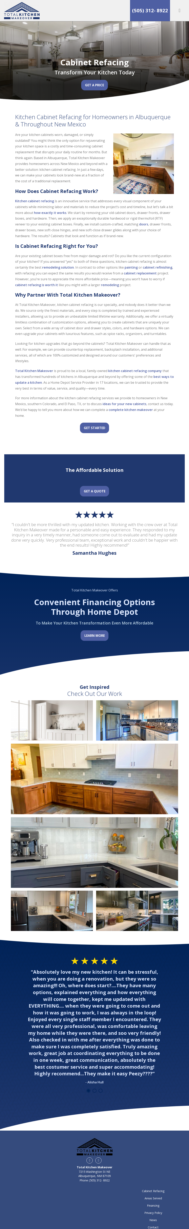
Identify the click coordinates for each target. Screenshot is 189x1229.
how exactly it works (50, 213)
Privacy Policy (153, 1213)
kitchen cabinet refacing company (135, 371)
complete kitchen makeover (131, 410)
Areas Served (153, 1198)
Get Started (94, 428)
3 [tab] (100, 1090)
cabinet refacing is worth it (36, 285)
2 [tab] (94, 1090)
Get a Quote (94, 491)
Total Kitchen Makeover (34, 371)
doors (143, 224)
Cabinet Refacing (153, 1191)
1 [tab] (88, 1090)
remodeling (110, 285)
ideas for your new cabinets (124, 404)
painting (131, 267)
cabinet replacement (140, 273)
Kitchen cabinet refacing (34, 201)
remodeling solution (58, 267)
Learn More (94, 635)
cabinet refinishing (157, 267)
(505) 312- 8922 (150, 10)
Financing (153, 1205)
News (153, 1220)
